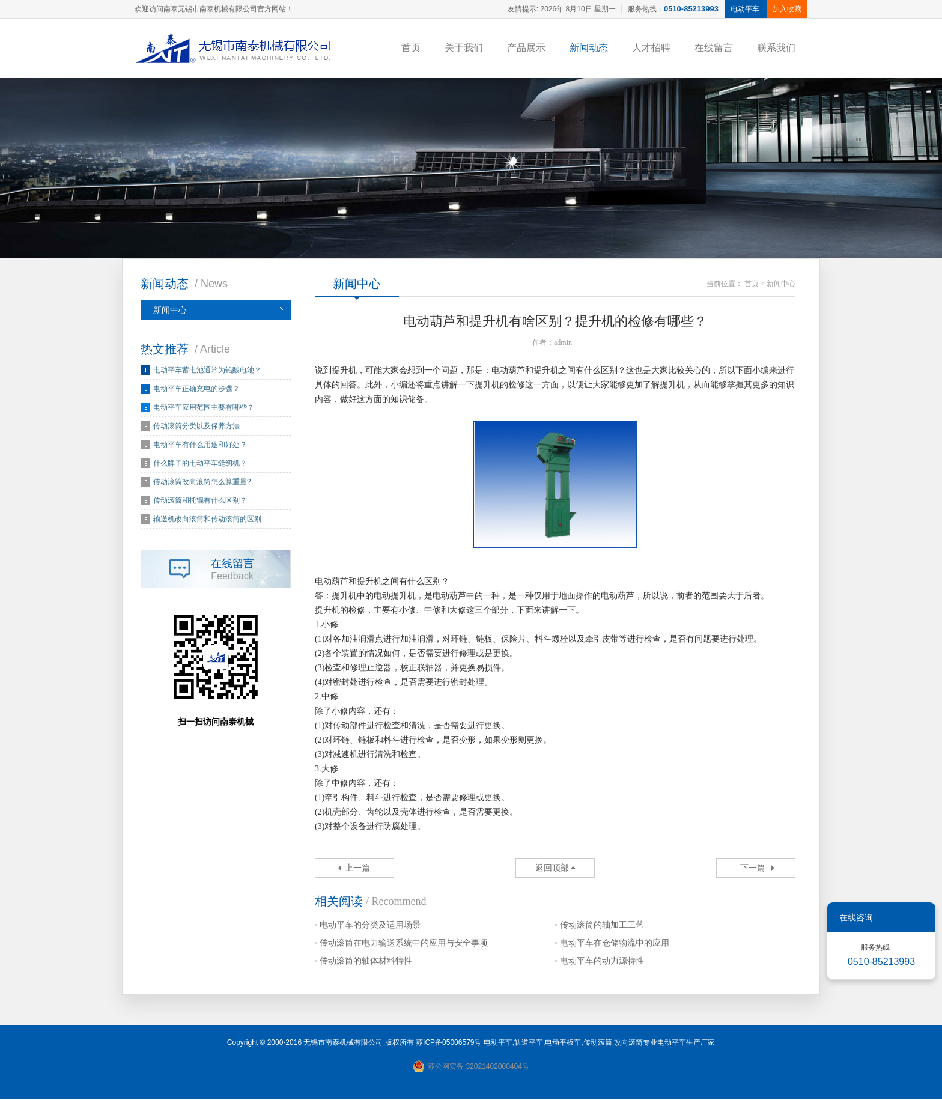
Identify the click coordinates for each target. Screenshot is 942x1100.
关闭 (918, 917)
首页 (411, 48)
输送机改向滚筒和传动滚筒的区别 (207, 519)
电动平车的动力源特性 (602, 961)
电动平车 (498, 1043)
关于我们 (464, 48)
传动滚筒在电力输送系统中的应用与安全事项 (404, 943)
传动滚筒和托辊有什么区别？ (200, 501)
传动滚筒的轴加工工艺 (602, 925)
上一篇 (357, 868)
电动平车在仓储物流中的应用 (614, 943)
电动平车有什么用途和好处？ (200, 445)
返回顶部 (552, 868)
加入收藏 (787, 9)
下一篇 (752, 868)
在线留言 (713, 48)
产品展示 (526, 48)
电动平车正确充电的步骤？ (196, 389)
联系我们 (776, 48)
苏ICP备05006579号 (448, 1043)
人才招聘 (651, 48)
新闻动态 (589, 48)
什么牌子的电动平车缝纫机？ (200, 464)
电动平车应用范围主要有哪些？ (203, 408)
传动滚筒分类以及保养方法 (196, 426)
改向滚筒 (628, 1043)
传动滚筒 (597, 1043)
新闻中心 (170, 310)
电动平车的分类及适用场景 (370, 925)
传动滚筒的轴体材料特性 (366, 961)
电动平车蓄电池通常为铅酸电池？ (207, 370)
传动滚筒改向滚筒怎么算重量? (202, 482)
